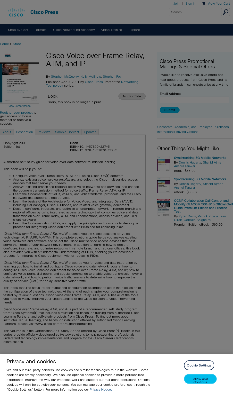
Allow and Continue (200, 380)
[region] (116, 374)
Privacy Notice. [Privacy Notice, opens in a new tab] (101, 389)
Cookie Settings (199, 365)
